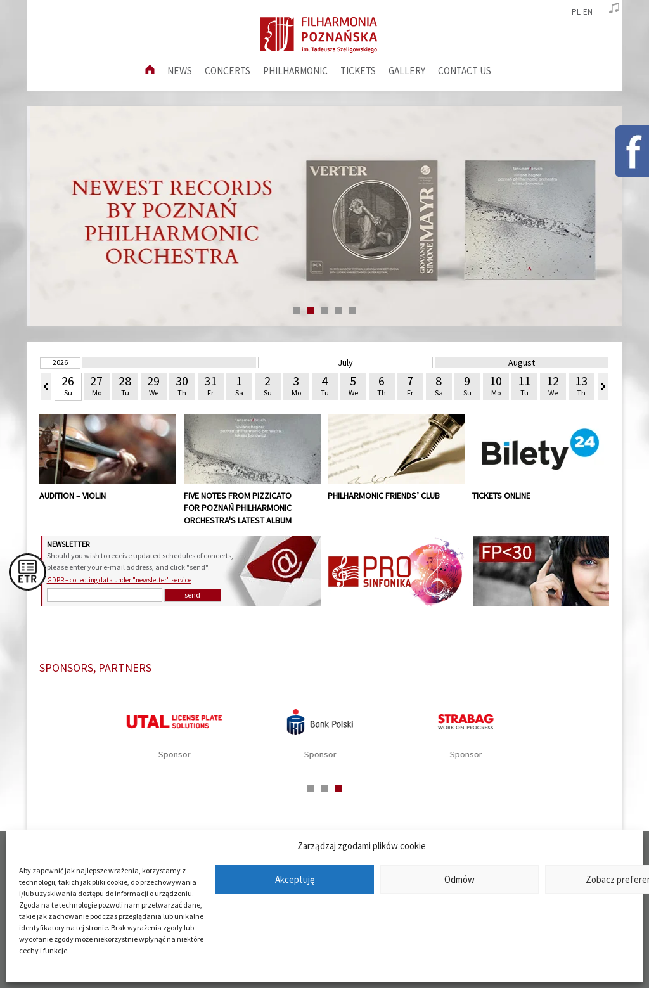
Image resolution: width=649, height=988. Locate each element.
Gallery (407, 71)
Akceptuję (294, 879)
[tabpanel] (324, 216)
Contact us (464, 71)
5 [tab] (352, 310)
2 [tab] (310, 310)
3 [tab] (324, 310)
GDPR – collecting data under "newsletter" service (119, 579)
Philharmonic (295, 71)
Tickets (358, 71)
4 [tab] (338, 310)
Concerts (227, 71)
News (179, 71)
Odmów (459, 879)
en (588, 12)
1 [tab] (296, 310)
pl (576, 12)
